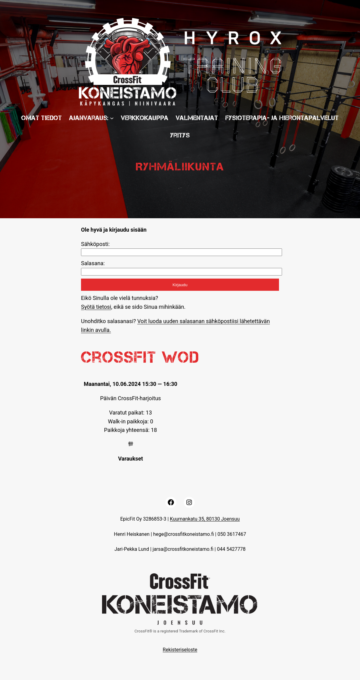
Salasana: (93, 263)
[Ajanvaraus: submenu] (112, 117)
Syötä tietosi (96, 307)
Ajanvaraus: (88, 117)
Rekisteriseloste (180, 650)
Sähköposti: (95, 244)
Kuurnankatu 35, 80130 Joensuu (205, 519)
